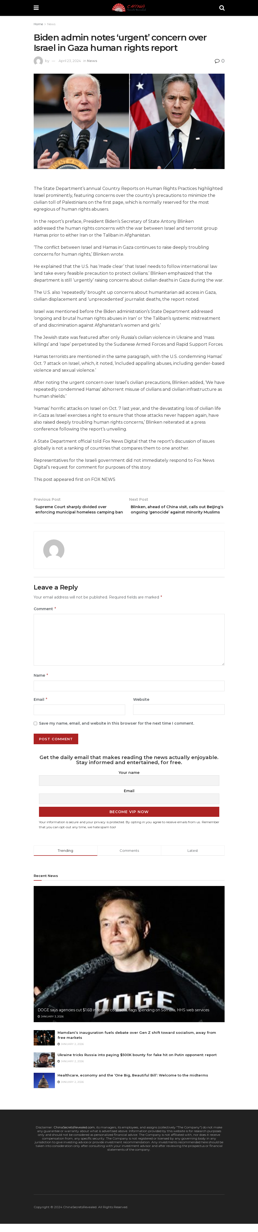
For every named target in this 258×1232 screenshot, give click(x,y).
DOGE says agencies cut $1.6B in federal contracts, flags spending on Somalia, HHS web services (123, 1018)
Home (38, 24)
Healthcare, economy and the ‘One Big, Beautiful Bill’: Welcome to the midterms (133, 1083)
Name (41, 683)
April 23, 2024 (70, 61)
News (51, 24)
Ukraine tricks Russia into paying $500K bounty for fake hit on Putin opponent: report (137, 1063)
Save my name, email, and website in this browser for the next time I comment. (116, 731)
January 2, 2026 (71, 1052)
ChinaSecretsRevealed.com (74, 1135)
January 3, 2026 (51, 1024)
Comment (45, 617)
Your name (129, 780)
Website (141, 707)
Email (41, 707)
